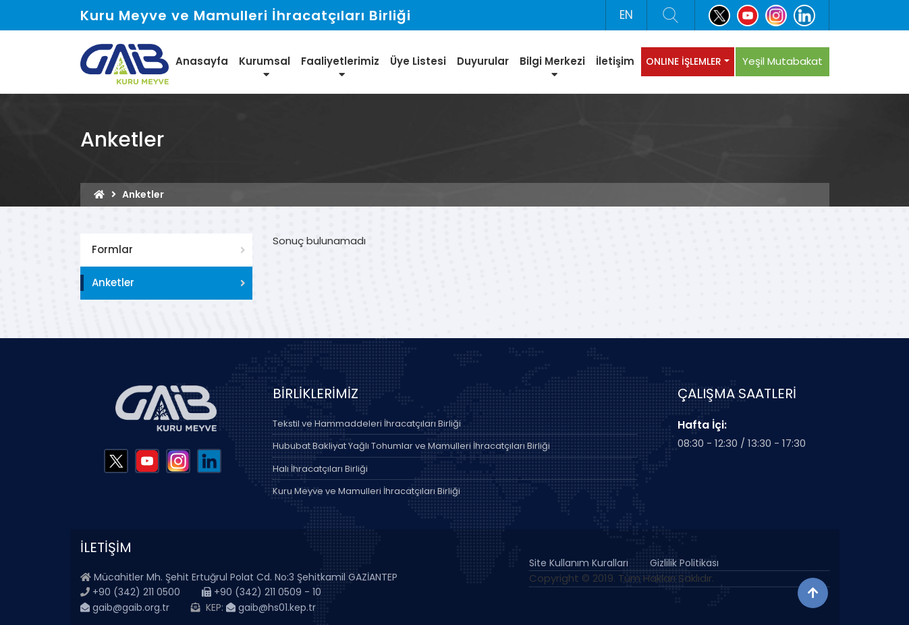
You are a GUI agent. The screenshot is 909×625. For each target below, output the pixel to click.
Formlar (112, 249)
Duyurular (483, 61)
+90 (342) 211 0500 (136, 592)
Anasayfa (201, 61)
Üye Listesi (418, 61)
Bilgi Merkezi (552, 67)
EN (626, 15)
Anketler (113, 282)
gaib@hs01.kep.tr (271, 607)
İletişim (615, 61)
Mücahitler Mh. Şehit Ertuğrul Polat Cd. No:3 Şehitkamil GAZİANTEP (245, 577)
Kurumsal (264, 67)
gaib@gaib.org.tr (124, 607)
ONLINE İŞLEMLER (683, 61)
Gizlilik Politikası (684, 563)
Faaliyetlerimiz (340, 67)
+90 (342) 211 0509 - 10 (261, 592)
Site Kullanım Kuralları (578, 563)
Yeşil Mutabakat (782, 61)
